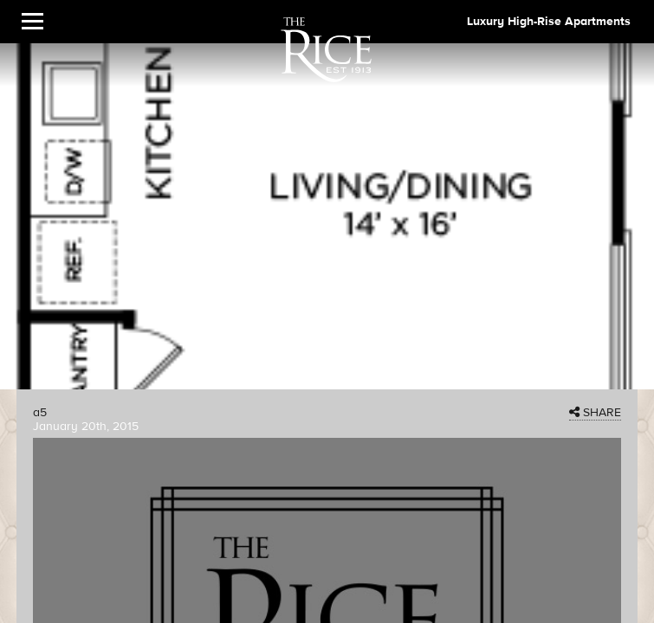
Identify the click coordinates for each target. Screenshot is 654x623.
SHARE (595, 413)
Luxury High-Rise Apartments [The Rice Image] (549, 22)
